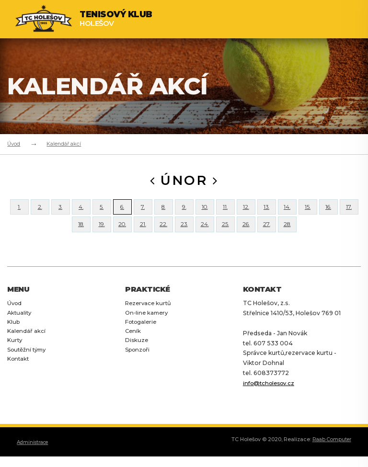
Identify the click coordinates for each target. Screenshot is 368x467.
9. (184, 211)
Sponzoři (139, 366)
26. (246, 236)
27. (266, 236)
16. (328, 211)
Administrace (35, 459)
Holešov (116, 19)
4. (81, 211)
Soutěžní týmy (28, 366)
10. (204, 211)
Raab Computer (330, 456)
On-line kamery (148, 329)
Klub (14, 338)
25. (225, 236)
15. (308, 211)
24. (204, 236)
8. (163, 211)
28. (287, 236)
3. (60, 211)
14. (287, 211)
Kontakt (19, 376)
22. (164, 236)
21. (142, 236)
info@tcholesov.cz (271, 399)
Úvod (13, 143)
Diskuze (137, 357)
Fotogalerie (142, 338)
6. (122, 211)
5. (102, 211)
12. (245, 211)
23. (184, 236)
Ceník (133, 348)
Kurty (15, 357)
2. (39, 211)
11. (225, 211)
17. (349, 211)
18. (81, 236)
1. (19, 211)
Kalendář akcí (63, 143)
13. (266, 211)
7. (143, 211)
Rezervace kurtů (149, 319)
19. (101, 236)
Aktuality (20, 329)
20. (122, 236)
